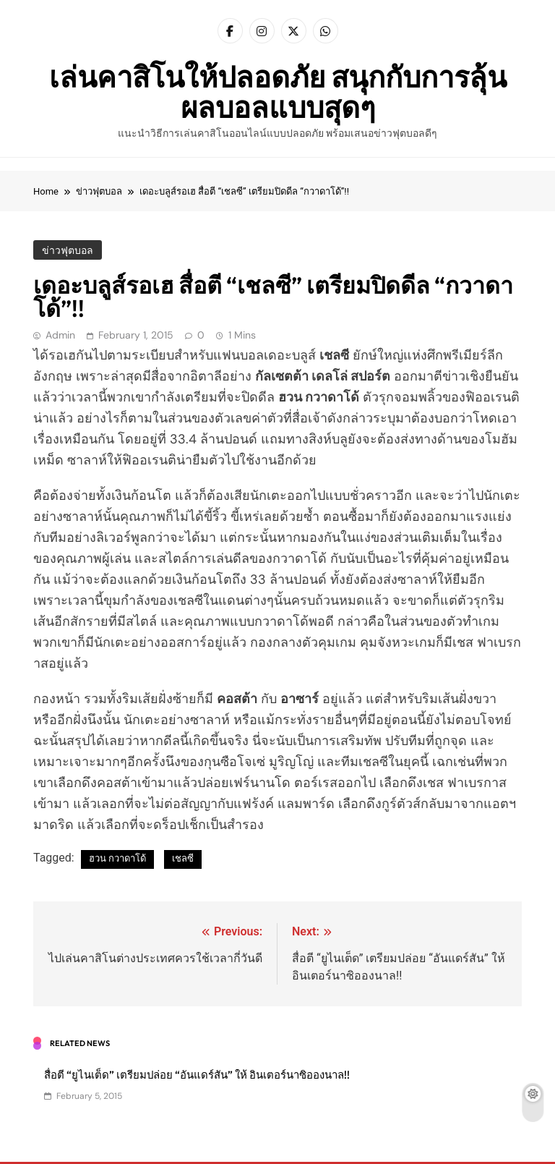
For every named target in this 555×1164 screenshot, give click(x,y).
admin (60, 334)
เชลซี (183, 858)
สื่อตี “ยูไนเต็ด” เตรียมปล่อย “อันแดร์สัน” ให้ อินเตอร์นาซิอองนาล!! (197, 1075)
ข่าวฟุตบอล (67, 250)
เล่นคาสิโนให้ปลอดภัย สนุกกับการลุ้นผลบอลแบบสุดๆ (278, 92)
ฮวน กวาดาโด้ (117, 858)
